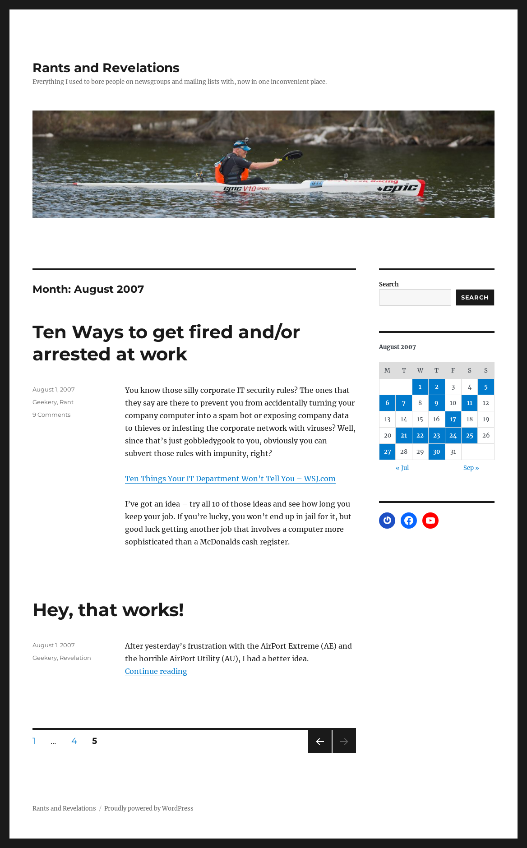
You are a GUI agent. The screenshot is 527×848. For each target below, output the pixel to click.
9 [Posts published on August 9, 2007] (437, 403)
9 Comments (51, 414)
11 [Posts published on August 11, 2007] (469, 403)
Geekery (44, 402)
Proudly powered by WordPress (149, 808)
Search (389, 284)
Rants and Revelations (106, 67)
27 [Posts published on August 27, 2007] (387, 452)
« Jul (402, 468)
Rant (67, 402)
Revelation (75, 657)
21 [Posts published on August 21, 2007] (404, 435)
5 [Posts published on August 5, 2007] (486, 387)
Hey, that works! (108, 610)
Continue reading (156, 671)
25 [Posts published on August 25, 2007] (469, 435)
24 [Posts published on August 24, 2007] (453, 435)
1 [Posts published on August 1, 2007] (420, 387)
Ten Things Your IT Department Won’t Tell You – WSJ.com (230, 478)
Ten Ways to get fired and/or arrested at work (166, 343)
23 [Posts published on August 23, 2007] (436, 435)
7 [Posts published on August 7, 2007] (404, 403)
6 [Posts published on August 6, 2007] (387, 403)
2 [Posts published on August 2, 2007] (437, 387)
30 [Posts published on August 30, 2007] (436, 452)
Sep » (471, 468)
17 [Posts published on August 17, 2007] (453, 419)
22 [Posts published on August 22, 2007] (420, 435)
